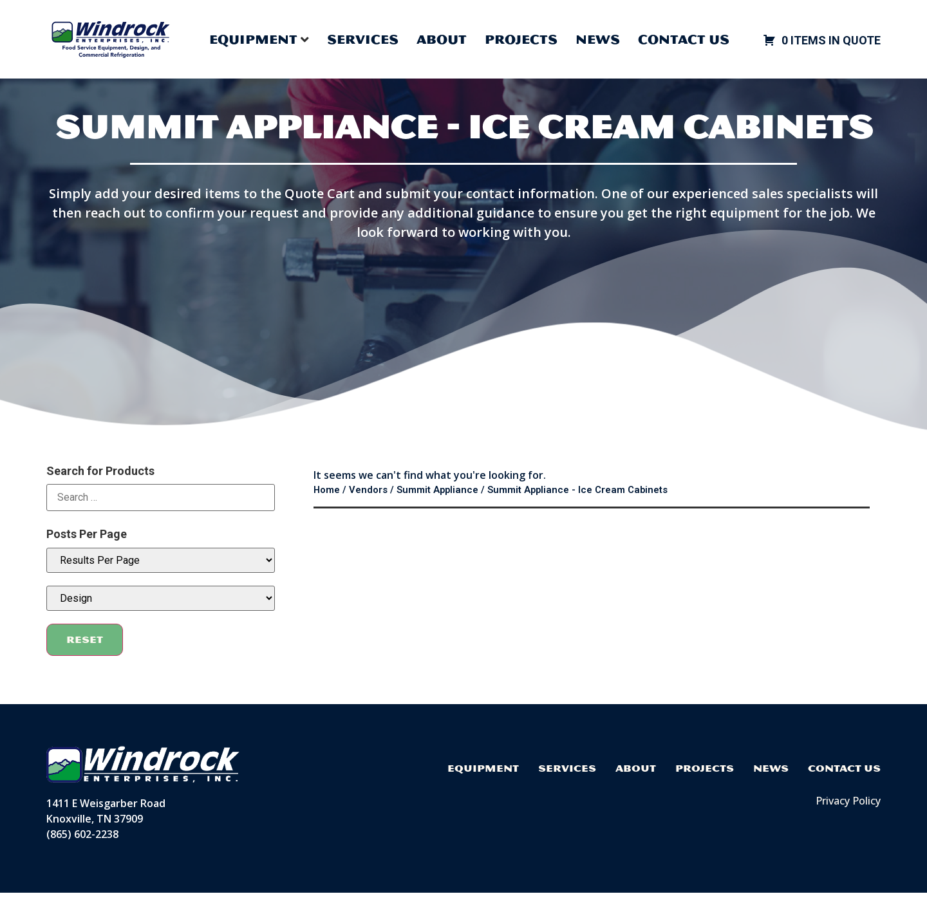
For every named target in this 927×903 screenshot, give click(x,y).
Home (327, 500)
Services (362, 39)
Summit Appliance (437, 500)
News (598, 39)
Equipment (483, 778)
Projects (521, 39)
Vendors (368, 500)
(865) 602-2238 (82, 844)
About (442, 39)
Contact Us (683, 39)
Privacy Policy (848, 811)
